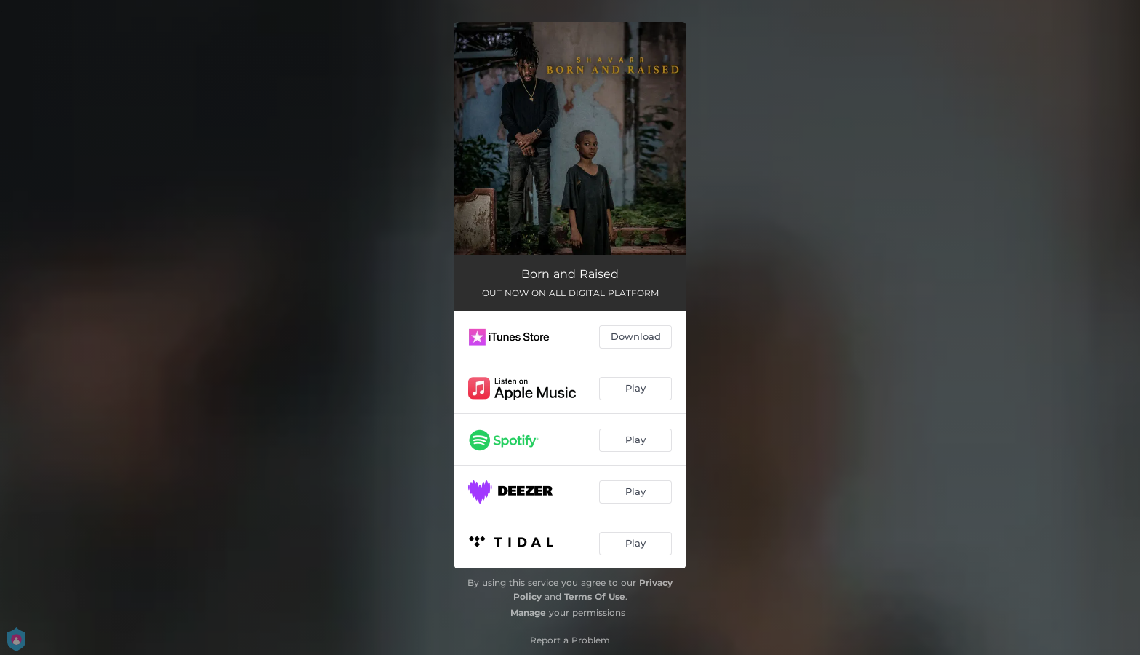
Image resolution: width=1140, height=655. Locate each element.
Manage (528, 612)
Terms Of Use (594, 596)
